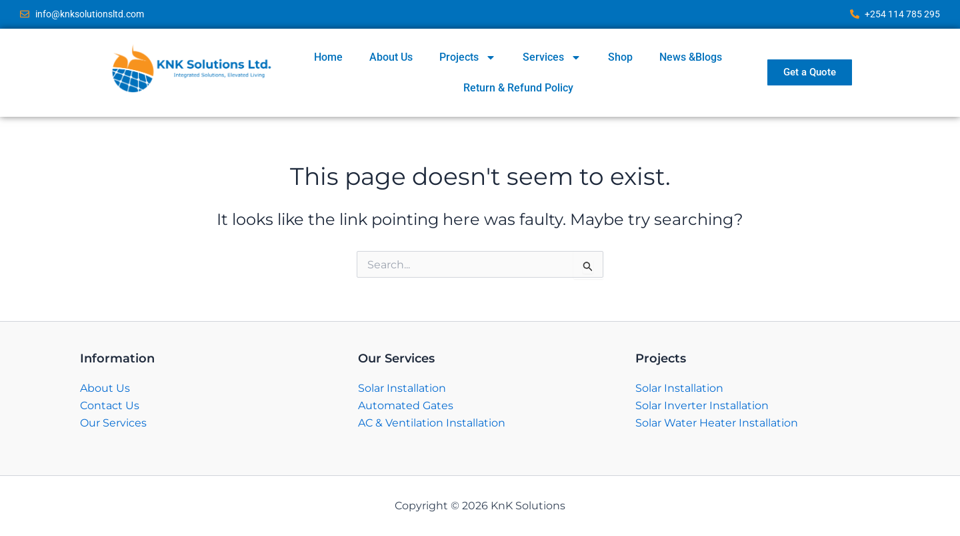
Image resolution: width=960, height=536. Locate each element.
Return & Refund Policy (518, 87)
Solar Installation (402, 388)
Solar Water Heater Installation (716, 423)
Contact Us (109, 405)
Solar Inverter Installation (702, 405)
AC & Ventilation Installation (431, 423)
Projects (467, 57)
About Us (391, 57)
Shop (620, 57)
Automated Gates (405, 405)
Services (552, 57)
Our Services (113, 423)
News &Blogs (690, 57)
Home (328, 57)
